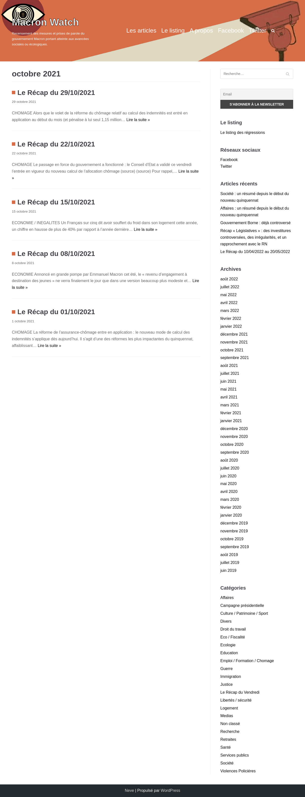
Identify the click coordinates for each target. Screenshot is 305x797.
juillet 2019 (229, 563)
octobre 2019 (231, 539)
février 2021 (230, 413)
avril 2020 (228, 491)
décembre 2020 (234, 429)
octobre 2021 (231, 350)
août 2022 (229, 279)
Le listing (173, 30)
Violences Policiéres (238, 771)
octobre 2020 (231, 444)
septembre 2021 (234, 358)
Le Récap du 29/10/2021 (56, 92)
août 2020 (229, 460)
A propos (201, 30)
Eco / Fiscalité (232, 637)
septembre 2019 (234, 547)
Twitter (257, 30)
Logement (229, 708)
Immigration (230, 676)
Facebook (231, 30)
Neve (129, 790)
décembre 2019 (234, 523)
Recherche (229, 731)
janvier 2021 (231, 421)
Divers (225, 621)
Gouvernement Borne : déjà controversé (255, 223)
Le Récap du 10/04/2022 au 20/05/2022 (255, 252)
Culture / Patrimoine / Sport (244, 613)
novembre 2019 (234, 531)
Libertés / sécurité (235, 700)
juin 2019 (228, 570)
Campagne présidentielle (242, 605)
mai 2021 (228, 389)
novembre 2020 (234, 437)
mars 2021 (229, 405)
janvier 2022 (231, 326)
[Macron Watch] (56, 30)
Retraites (228, 739)
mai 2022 (228, 295)
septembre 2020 (234, 452)
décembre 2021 (234, 334)
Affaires (227, 598)
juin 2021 (228, 381)
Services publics (234, 755)
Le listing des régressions (242, 132)
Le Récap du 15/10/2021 (56, 202)
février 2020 (230, 507)
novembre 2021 (234, 342)
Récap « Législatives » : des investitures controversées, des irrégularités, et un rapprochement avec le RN (255, 237)
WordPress (170, 790)
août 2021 (229, 365)
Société (226, 763)
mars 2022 (229, 310)
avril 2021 (228, 397)
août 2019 (229, 555)
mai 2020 (228, 484)
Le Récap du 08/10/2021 (56, 253)
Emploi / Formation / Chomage (247, 661)
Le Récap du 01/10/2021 (56, 312)
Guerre (226, 669)
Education (229, 653)
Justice (226, 684)
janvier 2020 (231, 515)
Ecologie (227, 645)
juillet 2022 (229, 287)
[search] (273, 30)
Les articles (141, 30)
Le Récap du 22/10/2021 (56, 144)
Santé (225, 747)
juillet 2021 (229, 373)
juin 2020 (228, 476)
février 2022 (230, 318)
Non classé (230, 724)
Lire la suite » (138, 120)
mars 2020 (229, 499)
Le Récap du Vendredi (239, 692)
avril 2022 (228, 303)
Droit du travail (233, 629)
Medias (226, 716)
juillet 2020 (229, 468)
